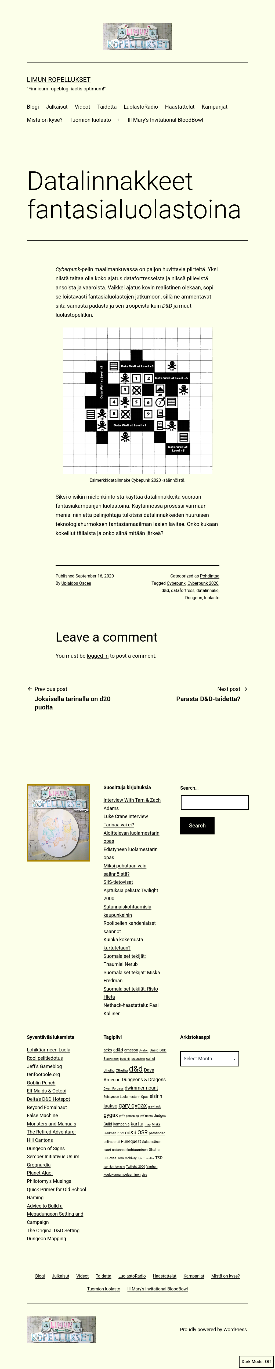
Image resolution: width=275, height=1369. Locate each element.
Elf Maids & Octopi (46, 1091)
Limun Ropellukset (59, 79)
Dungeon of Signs (46, 1148)
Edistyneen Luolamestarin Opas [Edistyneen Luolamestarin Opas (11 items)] (126, 1097)
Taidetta (107, 107)
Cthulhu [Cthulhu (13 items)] (122, 1070)
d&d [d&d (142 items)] (136, 1068)
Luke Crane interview (126, 816)
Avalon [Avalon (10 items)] (144, 1050)
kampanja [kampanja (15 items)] (121, 1124)
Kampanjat (214, 107)
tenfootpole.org (43, 1074)
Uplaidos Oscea (76, 583)
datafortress (183, 590)
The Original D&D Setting (53, 1230)
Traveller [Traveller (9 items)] (148, 1158)
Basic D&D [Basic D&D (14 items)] (158, 1050)
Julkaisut (57, 107)
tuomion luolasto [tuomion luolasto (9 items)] (114, 1166)
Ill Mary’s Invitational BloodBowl (165, 120)
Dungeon (193, 597)
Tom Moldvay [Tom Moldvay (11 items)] (126, 1158)
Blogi (33, 107)
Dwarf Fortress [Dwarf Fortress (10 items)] (114, 1088)
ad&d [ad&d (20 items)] (118, 1049)
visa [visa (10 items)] (144, 1174)
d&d (165, 590)
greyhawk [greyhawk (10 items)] (154, 1106)
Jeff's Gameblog (44, 1066)
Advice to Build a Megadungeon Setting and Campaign (55, 1214)
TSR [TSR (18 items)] (158, 1157)
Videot (82, 107)
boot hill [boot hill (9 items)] (125, 1059)
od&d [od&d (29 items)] (130, 1132)
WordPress (235, 1329)
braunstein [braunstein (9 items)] (138, 1059)
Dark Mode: (256, 1362)
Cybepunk (176, 583)
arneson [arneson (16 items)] (131, 1050)
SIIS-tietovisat (118, 882)
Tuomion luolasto (90, 120)
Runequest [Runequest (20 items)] (131, 1141)
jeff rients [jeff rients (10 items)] (146, 1116)
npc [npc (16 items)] (120, 1133)
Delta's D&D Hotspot (48, 1099)
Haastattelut (180, 107)
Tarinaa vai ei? (119, 824)
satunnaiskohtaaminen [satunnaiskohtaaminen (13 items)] (130, 1150)
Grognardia (39, 1165)
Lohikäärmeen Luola (48, 1049)
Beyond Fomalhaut (47, 1107)
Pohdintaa (209, 576)
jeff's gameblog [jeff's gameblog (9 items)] (129, 1116)
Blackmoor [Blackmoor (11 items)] (111, 1059)
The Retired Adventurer (51, 1132)
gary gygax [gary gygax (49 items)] (132, 1105)
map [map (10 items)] (147, 1124)
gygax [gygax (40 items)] (111, 1115)
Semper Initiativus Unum (53, 1156)
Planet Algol (40, 1173)
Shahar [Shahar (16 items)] (155, 1149)
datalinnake (208, 590)
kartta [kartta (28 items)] (137, 1124)
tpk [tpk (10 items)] (140, 1158)
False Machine (42, 1115)
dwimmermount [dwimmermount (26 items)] (141, 1088)
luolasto (211, 597)
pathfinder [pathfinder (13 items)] (157, 1133)
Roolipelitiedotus (45, 1058)
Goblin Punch (41, 1082)
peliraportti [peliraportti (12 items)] (112, 1142)
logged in (97, 656)
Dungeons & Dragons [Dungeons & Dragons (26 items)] (144, 1079)
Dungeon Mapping (46, 1238)
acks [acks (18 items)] (108, 1050)
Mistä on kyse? (44, 120)
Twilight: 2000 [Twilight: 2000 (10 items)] (135, 1166)
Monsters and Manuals (51, 1124)
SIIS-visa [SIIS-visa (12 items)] (110, 1158)
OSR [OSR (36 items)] (143, 1132)
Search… (189, 788)
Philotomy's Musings (49, 1181)
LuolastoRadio (141, 107)
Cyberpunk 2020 (203, 583)
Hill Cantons (40, 1140)
